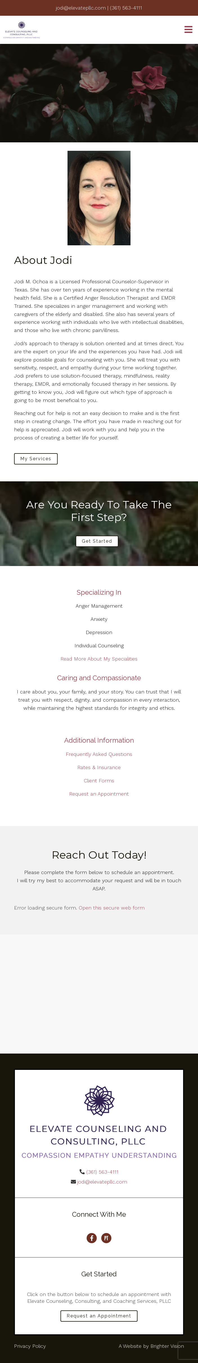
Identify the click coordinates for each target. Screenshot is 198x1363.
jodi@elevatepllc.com (102, 1182)
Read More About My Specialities (99, 659)
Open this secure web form (112, 908)
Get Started (97, 541)
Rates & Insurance (99, 767)
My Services (35, 458)
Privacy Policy (30, 1346)
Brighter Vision (167, 1346)
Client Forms (99, 780)
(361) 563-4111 (102, 1172)
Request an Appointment (99, 794)
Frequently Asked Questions (99, 754)
